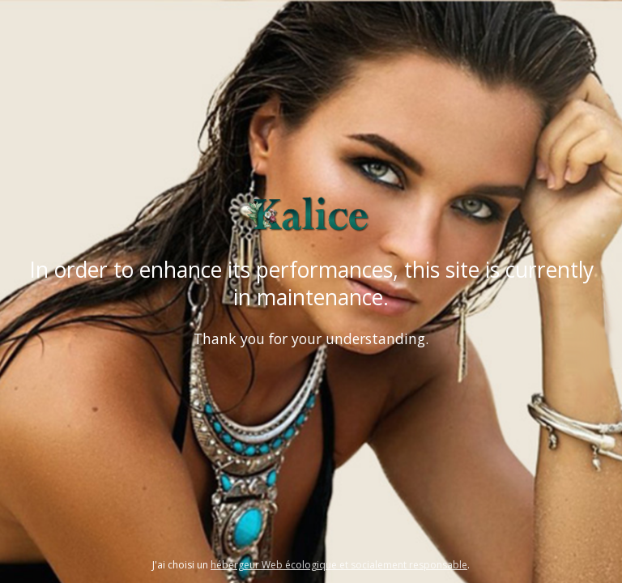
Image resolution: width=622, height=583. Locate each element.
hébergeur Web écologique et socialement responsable (339, 565)
